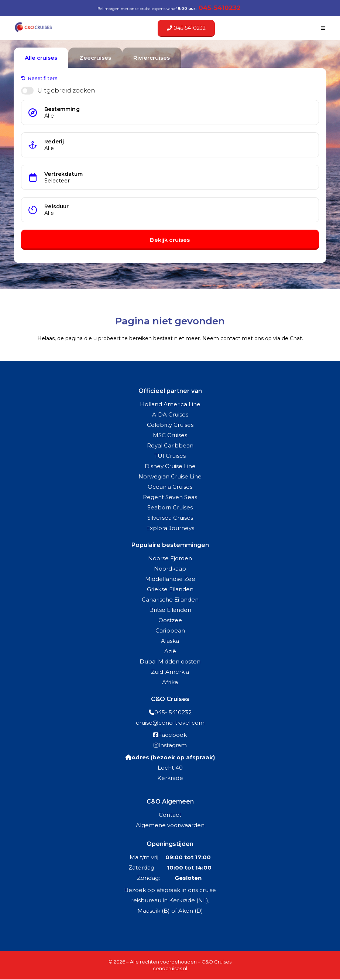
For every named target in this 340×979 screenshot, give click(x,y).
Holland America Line (170, 404)
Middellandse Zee (170, 578)
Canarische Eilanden (170, 599)
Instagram (172, 745)
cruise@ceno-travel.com (170, 722)
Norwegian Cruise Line (170, 476)
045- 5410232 (173, 712)
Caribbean (170, 630)
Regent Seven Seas (170, 497)
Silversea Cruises (170, 517)
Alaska (170, 640)
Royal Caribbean (170, 445)
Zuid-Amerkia (170, 671)
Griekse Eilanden (170, 589)
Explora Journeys (170, 528)
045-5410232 (186, 28)
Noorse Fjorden (170, 558)
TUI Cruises (170, 455)
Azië (170, 651)
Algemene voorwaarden (170, 825)
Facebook (172, 734)
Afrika (170, 682)
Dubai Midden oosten (170, 661)
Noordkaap (170, 568)
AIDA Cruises (170, 414)
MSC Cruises (170, 435)
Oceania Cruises (170, 486)
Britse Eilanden (170, 609)
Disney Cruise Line (170, 466)
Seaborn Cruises (170, 507)
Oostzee (170, 620)
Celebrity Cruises (170, 424)
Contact (170, 814)
